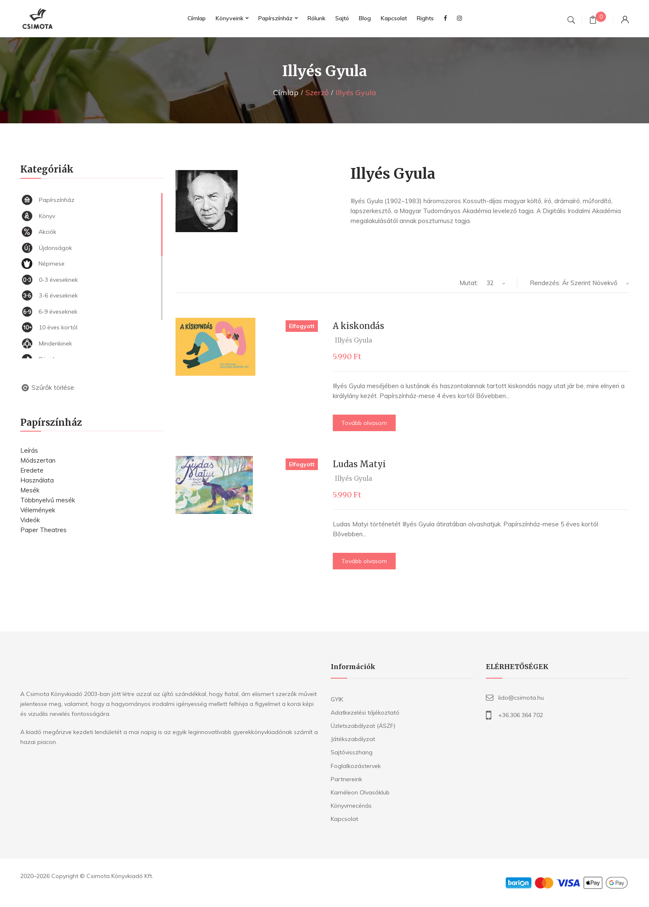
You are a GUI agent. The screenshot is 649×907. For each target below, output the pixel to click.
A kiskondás (358, 326)
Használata (37, 480)
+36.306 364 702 (520, 715)
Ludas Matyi (359, 464)
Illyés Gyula (353, 340)
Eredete (31, 470)
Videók (30, 520)
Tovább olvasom (364, 423)
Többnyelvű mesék (47, 500)
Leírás (29, 450)
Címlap (285, 92)
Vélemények (37, 510)
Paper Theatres (43, 530)
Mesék (29, 490)
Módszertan (37, 460)
